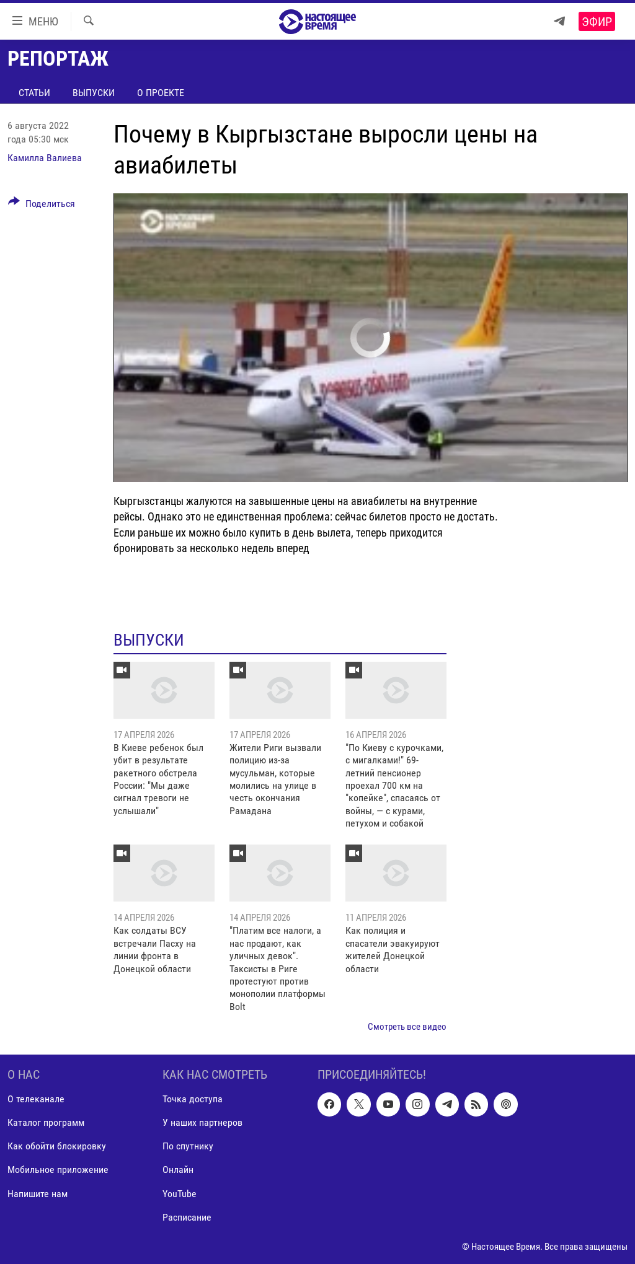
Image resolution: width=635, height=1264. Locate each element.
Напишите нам (37, 1193)
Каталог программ (45, 1122)
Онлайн (177, 1169)
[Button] (41, 205)
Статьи (34, 93)
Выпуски (94, 93)
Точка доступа (192, 1099)
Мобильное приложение (58, 1169)
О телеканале (35, 1099)
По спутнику (187, 1146)
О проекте (160, 93)
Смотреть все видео (407, 1026)
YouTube (179, 1193)
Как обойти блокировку (56, 1146)
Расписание (186, 1216)
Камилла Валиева (44, 158)
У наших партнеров (202, 1122)
